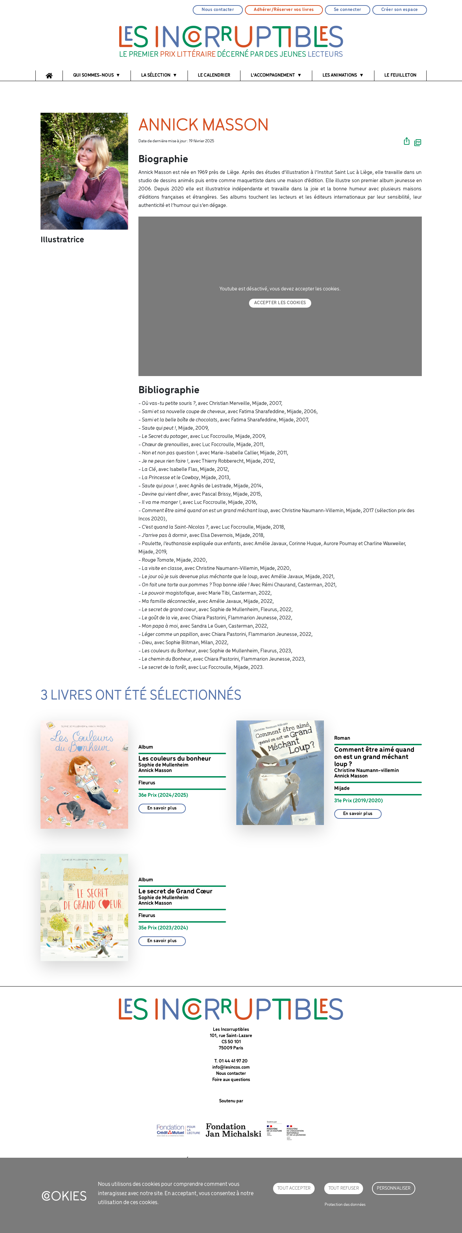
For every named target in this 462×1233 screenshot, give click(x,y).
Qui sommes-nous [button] (93, 75)
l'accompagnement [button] (273, 75)
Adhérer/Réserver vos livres (284, 9)
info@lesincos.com (231, 1067)
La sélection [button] (156, 75)
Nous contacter (218, 9)
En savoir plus (162, 808)
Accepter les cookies (280, 303)
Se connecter (347, 9)
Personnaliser (394, 1188)
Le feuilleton (400, 75)
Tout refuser (343, 1188)
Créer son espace (399, 9)
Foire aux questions (231, 1079)
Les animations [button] (340, 75)
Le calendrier (214, 75)
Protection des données (345, 1204)
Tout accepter (294, 1188)
